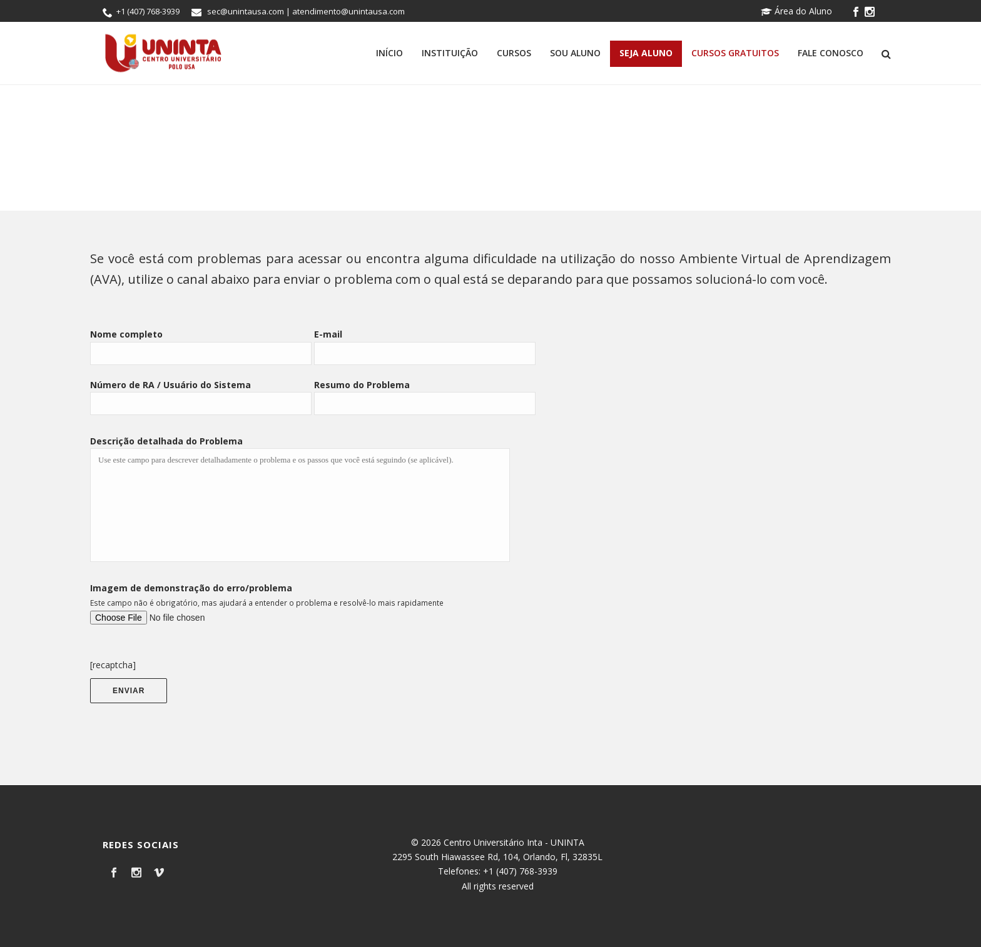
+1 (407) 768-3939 (148, 11)
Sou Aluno (575, 53)
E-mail (328, 334)
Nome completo (126, 334)
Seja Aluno (646, 53)
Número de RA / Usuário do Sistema (170, 385)
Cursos (514, 53)
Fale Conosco (830, 53)
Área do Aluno (796, 11)
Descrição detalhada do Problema (166, 441)
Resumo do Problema (362, 385)
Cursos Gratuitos (735, 53)
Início (389, 53)
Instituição (450, 53)
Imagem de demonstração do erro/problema (191, 588)
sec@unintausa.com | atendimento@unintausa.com (306, 11)
